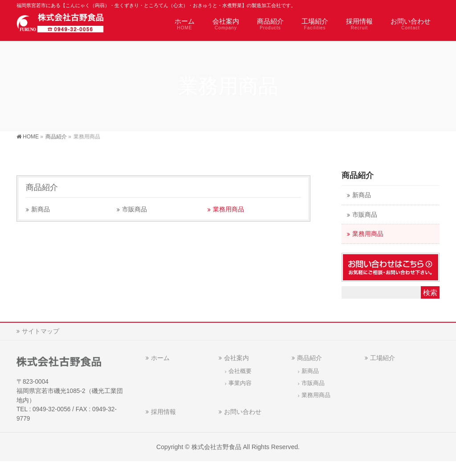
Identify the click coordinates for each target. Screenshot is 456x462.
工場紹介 (382, 357)
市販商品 (134, 209)
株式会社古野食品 (216, 446)
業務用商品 (228, 209)
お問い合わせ (242, 411)
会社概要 (240, 371)
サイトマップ (40, 331)
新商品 (40, 209)
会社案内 (236, 357)
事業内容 (240, 383)
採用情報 (163, 411)
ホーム (160, 357)
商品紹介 (42, 187)
